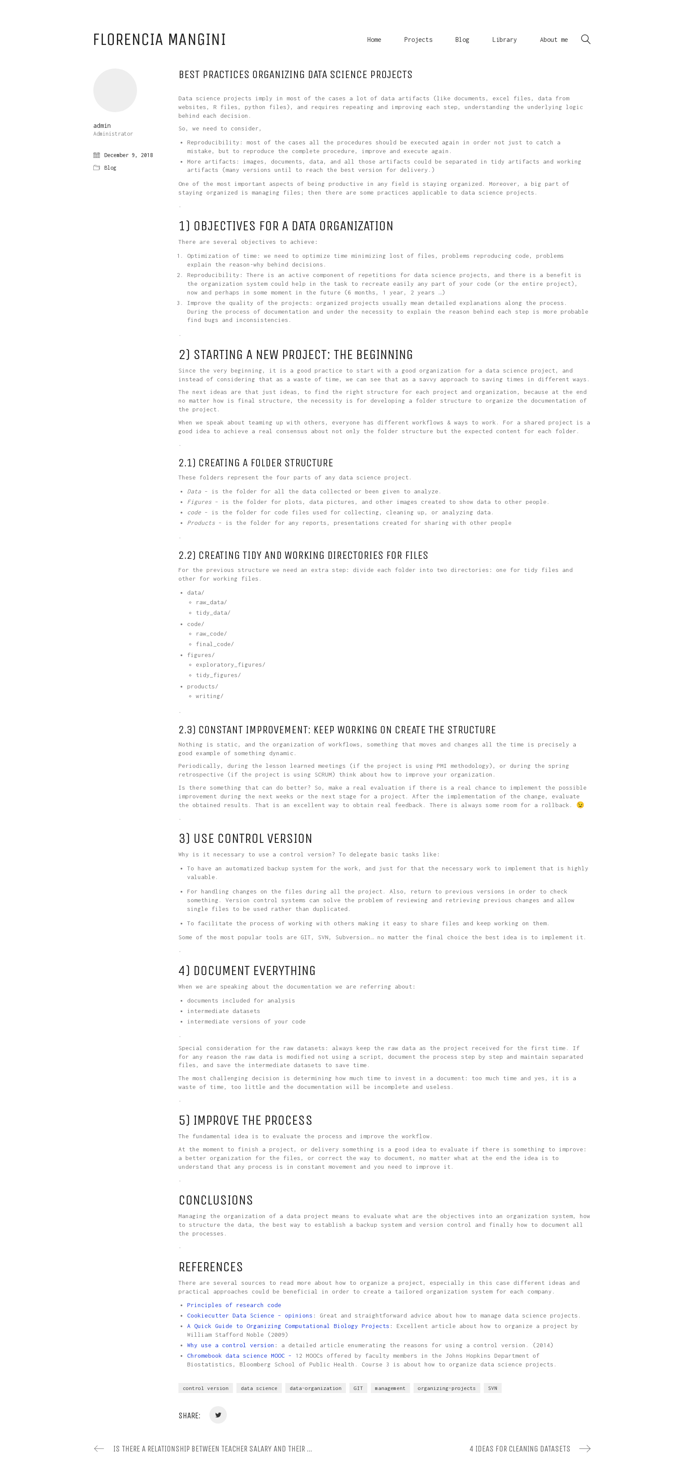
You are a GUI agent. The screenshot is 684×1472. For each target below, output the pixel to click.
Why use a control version (230, 1345)
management (390, 1388)
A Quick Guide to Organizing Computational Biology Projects (288, 1325)
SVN (492, 1388)
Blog (110, 167)
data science (259, 1388)
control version (206, 1388)
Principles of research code (234, 1304)
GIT (358, 1388)
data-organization (316, 1388)
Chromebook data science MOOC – (241, 1355)
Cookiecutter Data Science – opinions (250, 1315)
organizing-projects (447, 1388)
